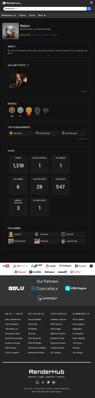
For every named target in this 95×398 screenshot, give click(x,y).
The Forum (77, 343)
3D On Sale (32, 324)
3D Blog (76, 348)
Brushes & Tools (57, 338)
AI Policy (50, 389)
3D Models (32, 329)
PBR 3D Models (34, 343)
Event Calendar (79, 338)
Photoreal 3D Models (37, 348)
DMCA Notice (10, 348)
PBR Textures (56, 324)
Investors (61, 377)
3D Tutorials (56, 352)
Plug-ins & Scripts (58, 343)
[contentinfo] (12, 9)
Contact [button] (54, 35)
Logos (41, 377)
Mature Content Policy (62, 389)
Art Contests (78, 334)
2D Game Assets (57, 348)
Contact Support (12, 352)
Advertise (50, 377)
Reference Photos (58, 334)
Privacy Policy (39, 389)
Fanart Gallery (78, 324)
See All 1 (84, 91)
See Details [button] (83, 139)
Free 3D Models (34, 319)
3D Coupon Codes (12, 334)
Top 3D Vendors (11, 324)
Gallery (22, 15)
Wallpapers (77, 329)
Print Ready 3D (34, 338)
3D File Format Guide (13, 338)
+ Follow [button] (44, 35)
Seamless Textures (58, 319)
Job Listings (78, 352)
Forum (32, 15)
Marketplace (9, 15)
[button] (91, 2)
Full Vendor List (11, 329)
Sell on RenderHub (12, 319)
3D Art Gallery (78, 319)
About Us (32, 377)
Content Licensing (12, 343)
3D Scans (32, 334)
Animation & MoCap (36, 352)
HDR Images (56, 329)
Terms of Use (28, 389)
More (42, 15)
